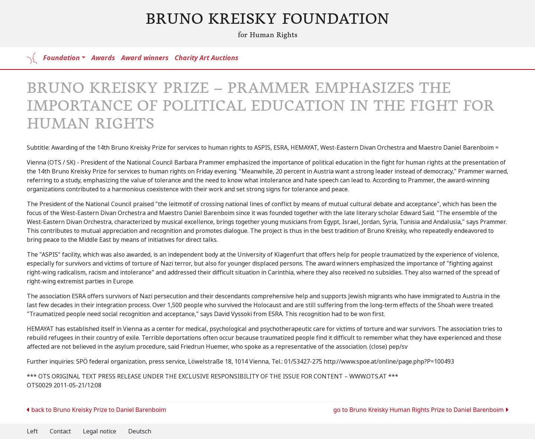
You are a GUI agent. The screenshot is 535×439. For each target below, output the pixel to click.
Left (32, 431)
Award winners (145, 58)
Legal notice (99, 431)
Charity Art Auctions (207, 58)
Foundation (61, 58)
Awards (103, 58)
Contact (60, 431)
